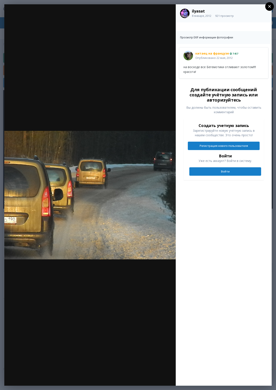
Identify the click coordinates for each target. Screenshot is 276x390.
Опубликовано (214, 58)
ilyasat (198, 11)
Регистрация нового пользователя (224, 146)
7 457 (234, 53)
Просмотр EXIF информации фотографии (206, 37)
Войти (225, 171)
